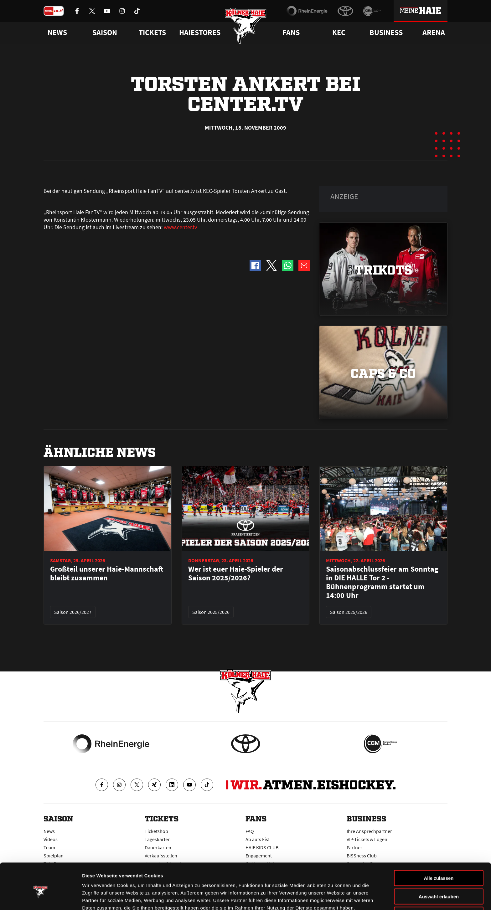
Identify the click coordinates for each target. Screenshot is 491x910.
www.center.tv (180, 227)
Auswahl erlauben (439, 866)
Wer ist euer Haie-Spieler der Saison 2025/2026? (235, 573)
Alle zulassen (438, 847)
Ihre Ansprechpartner (369, 831)
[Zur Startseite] (245, 26)
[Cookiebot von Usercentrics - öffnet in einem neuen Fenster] (40, 897)
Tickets (152, 32)
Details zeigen (333, 897)
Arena (433, 32)
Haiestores (199, 32)
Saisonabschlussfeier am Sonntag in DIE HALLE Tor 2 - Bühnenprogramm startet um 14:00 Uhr (382, 582)
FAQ (250, 831)
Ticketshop (156, 831)
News (49, 831)
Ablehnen (438, 884)
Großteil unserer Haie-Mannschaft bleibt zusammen (106, 573)
